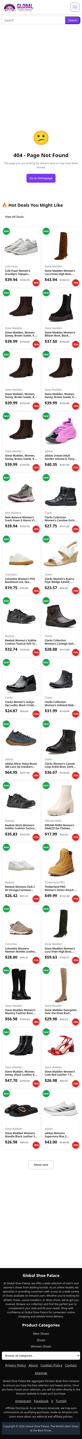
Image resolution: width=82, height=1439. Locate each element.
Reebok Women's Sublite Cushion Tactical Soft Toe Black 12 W (21, 644)
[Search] (33, 20)
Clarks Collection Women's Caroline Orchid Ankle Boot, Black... (61, 520)
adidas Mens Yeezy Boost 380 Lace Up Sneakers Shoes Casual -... (21, 767)
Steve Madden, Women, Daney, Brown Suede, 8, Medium (20, 397)
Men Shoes (41, 1334)
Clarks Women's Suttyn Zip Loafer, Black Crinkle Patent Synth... (20, 705)
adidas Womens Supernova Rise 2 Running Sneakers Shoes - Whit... (60, 1137)
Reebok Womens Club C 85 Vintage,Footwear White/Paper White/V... (20, 890)
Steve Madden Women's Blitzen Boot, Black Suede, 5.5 (60, 336)
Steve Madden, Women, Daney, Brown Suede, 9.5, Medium (21, 336)
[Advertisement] (41, 68)
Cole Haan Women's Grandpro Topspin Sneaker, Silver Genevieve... (17, 275)
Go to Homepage (41, 178)
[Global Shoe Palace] (18, 7)
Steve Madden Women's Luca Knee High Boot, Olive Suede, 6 (60, 952)
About (33, 1365)
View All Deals (14, 217)
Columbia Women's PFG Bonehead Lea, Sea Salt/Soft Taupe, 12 (20, 582)
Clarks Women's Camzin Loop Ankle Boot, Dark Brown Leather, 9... (60, 767)
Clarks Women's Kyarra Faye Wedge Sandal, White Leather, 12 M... (59, 582)
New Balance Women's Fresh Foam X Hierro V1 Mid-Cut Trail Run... (20, 520)
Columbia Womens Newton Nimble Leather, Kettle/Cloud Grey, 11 (20, 952)
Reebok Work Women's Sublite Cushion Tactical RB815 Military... (20, 828)
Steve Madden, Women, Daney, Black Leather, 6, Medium (20, 1075)
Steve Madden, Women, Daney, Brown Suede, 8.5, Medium (61, 397)
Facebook (41, 1401)
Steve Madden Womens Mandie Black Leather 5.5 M (21, 1136)
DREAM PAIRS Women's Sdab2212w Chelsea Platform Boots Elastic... (60, 828)
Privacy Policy (15, 1365)
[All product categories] (41, 1355)
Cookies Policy (51, 1365)
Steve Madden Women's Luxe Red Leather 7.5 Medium (60, 1075)
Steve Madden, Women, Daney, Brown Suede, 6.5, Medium (21, 459)
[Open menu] (75, 7)
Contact (71, 1365)
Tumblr (61, 1401)
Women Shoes (41, 1346)
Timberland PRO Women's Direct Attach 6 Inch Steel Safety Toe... (60, 890)
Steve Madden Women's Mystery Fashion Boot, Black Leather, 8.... (20, 1013)
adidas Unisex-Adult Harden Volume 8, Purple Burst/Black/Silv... (61, 459)
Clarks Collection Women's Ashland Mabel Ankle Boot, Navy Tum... (60, 705)
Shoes (41, 1340)
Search (72, 20)
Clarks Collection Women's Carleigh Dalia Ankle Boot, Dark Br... (60, 644)
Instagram (23, 1401)
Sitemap (41, 1373)
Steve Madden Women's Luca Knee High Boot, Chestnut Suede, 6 (60, 274)
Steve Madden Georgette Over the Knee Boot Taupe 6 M (61, 1013)
